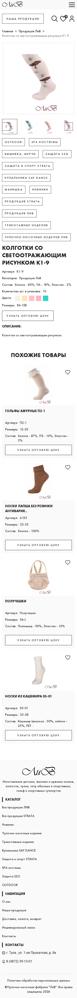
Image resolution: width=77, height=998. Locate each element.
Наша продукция (14, 910)
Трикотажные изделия (18, 842)
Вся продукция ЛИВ (16, 807)
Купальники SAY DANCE (19, 850)
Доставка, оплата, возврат (22, 919)
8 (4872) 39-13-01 (17, 961)
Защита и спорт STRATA (19, 859)
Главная (7, 31)
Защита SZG (11, 876)
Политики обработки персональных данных (38, 980)
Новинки (8, 824)
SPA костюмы (11, 867)
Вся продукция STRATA (18, 816)
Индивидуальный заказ (18, 927)
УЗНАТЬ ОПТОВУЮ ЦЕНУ (28, 316)
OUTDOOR (10, 885)
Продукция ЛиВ (30, 31)
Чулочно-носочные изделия (21, 833)
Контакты (9, 936)
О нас (6, 901)
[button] (69, 126)
